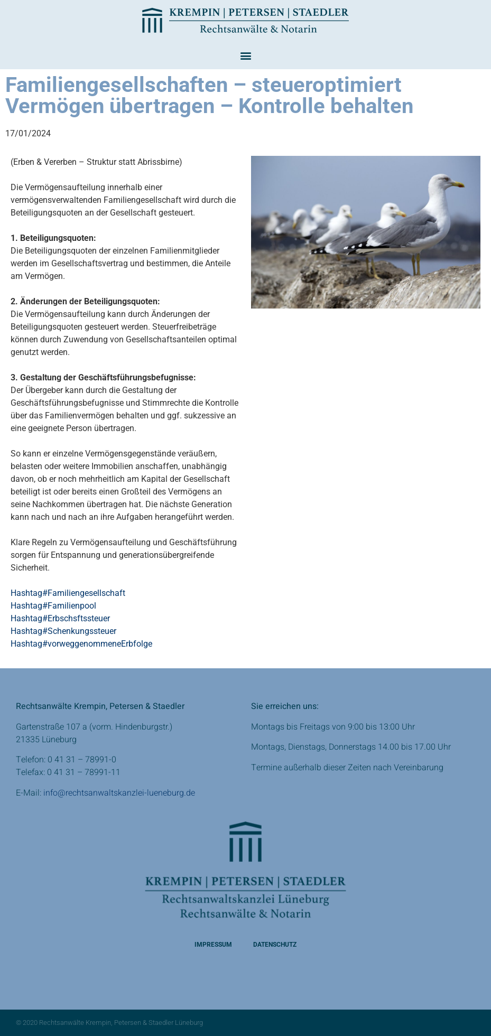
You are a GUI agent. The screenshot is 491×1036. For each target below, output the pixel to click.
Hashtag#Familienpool (53, 606)
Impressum (213, 944)
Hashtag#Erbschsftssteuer (60, 618)
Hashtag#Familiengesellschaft (68, 593)
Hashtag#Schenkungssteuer (63, 631)
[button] (245, 55)
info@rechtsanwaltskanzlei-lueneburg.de (119, 793)
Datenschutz (275, 944)
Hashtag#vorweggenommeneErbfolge (81, 644)
